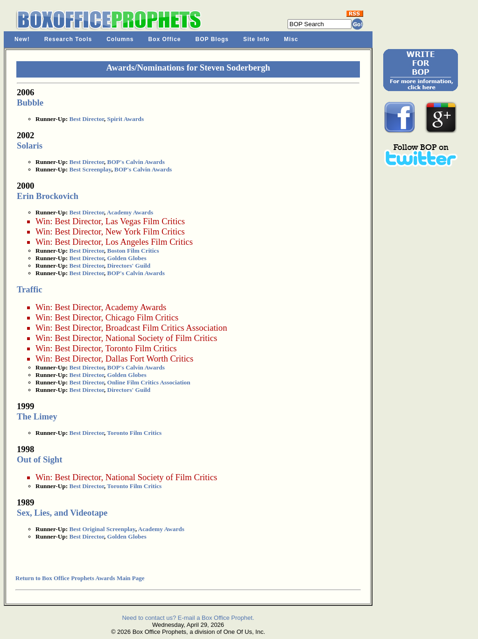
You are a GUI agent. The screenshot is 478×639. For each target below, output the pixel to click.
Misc (291, 39)
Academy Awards (130, 212)
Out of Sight (39, 459)
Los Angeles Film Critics (149, 242)
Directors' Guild (129, 265)
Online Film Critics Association (148, 382)
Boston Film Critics (133, 250)
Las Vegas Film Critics (145, 221)
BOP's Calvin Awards (136, 161)
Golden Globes (127, 258)
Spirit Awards (125, 118)
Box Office (164, 39)
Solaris (29, 145)
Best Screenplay (90, 169)
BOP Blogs (212, 39)
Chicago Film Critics (142, 317)
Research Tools (68, 39)
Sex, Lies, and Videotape (62, 513)
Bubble (30, 102)
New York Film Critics (145, 231)
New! (22, 39)
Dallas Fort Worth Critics (149, 358)
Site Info (256, 39)
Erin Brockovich (47, 196)
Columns (120, 39)
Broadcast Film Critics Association (166, 328)
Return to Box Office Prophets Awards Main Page (79, 578)
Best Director (86, 118)
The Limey (37, 416)
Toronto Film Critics (140, 348)
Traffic (29, 289)
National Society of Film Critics (161, 338)
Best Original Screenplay (102, 528)
